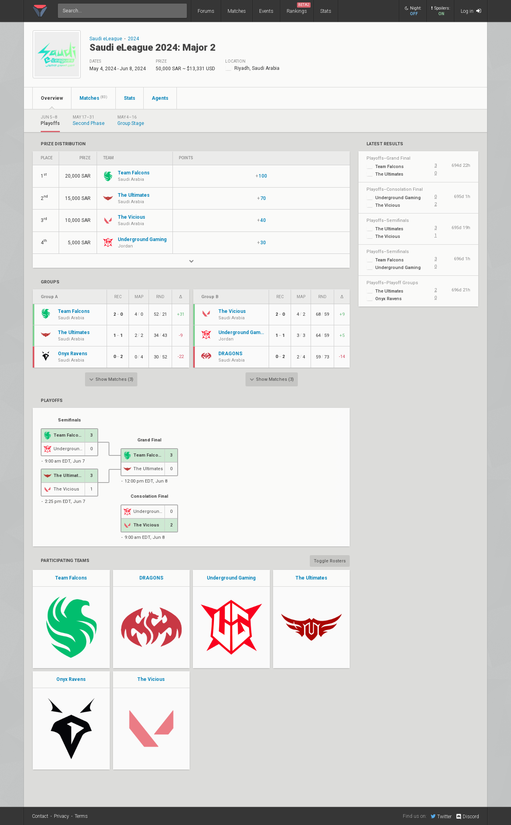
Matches (237, 11)
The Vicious (151, 679)
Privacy (61, 816)
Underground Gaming (231, 578)
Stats (325, 11)
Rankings (299, 8)
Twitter (441, 816)
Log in (471, 11)
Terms (81, 816)
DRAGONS (151, 578)
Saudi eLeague (105, 38)
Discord (467, 816)
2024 (133, 38)
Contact (40, 816)
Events (266, 11)
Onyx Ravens (71, 679)
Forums (206, 11)
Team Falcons (71, 578)
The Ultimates (311, 578)
